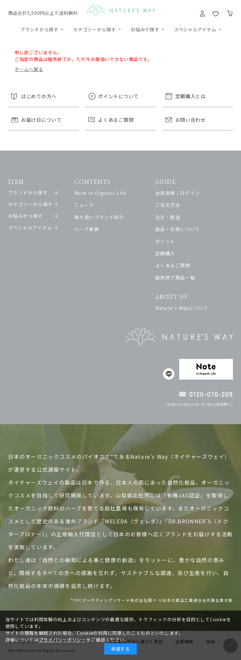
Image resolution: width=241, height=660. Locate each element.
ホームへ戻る (29, 69)
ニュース (84, 205)
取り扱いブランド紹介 (99, 217)
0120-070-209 (211, 394)
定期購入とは (190, 96)
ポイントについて (118, 96)
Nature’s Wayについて (182, 308)
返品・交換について (177, 229)
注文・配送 (167, 217)
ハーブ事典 (86, 229)
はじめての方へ (39, 96)
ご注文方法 (167, 205)
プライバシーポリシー (62, 639)
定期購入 (165, 253)
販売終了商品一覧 (175, 277)
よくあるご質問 (116, 119)
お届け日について (41, 119)
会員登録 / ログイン (177, 193)
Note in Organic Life (100, 193)
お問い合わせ (190, 119)
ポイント (165, 241)
